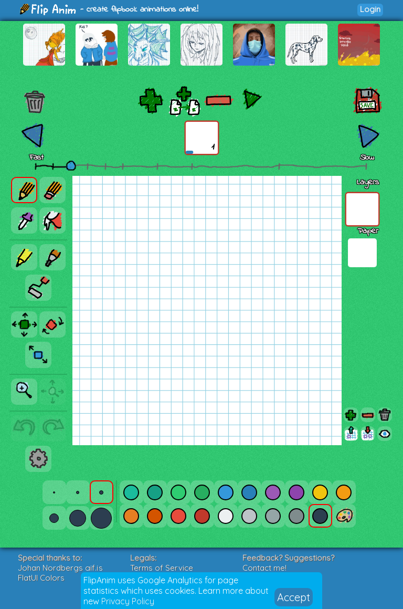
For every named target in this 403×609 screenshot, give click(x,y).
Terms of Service (161, 568)
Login (370, 9)
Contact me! (264, 568)
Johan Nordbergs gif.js (60, 568)
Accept (293, 597)
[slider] (71, 165)
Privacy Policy (127, 601)
